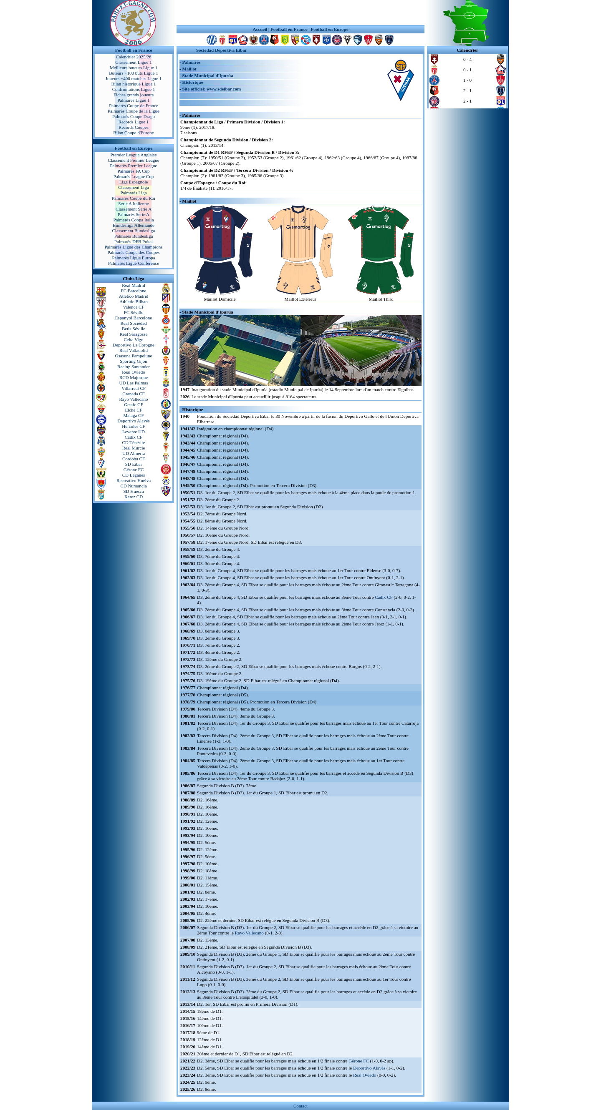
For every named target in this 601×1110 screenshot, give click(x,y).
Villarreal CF (133, 388)
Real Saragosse (134, 334)
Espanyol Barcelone (133, 317)
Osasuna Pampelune (133, 355)
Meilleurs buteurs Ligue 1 (133, 67)
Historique (192, 82)
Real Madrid (133, 285)
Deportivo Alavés (133, 420)
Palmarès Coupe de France (133, 105)
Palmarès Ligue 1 (134, 100)
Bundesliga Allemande (133, 225)
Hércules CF (133, 426)
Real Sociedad (133, 323)
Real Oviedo (133, 371)
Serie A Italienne (133, 203)
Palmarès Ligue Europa (133, 257)
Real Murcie (133, 447)
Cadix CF (133, 436)
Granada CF (133, 393)
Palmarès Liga (133, 192)
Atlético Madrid (134, 296)
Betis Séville (133, 328)
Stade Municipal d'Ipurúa (207, 75)
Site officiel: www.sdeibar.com (211, 88)
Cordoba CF (133, 458)
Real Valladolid (133, 350)
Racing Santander (133, 366)
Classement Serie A (134, 208)
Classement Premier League (133, 160)
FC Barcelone (133, 290)
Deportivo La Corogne (133, 344)
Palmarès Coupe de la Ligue (133, 110)
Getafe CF (133, 404)
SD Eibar (133, 464)
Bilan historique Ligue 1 (133, 83)
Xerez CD (133, 496)
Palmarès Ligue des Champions (133, 246)
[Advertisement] (300, 12)
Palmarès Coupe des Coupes (134, 252)
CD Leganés (133, 474)
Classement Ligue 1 (133, 62)
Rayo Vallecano (133, 399)
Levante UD (133, 431)
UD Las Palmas (133, 382)
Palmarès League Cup (134, 176)
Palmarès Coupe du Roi (133, 198)
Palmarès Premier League (133, 165)
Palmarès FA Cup (134, 170)
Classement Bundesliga (133, 230)
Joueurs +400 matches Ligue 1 (134, 78)
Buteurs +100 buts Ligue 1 (133, 72)
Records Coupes (134, 127)
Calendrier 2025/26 (133, 56)
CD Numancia (133, 485)
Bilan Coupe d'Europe (133, 132)
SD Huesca (133, 491)
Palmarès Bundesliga (133, 236)
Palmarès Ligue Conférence (133, 263)
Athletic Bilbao (133, 301)
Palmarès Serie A (133, 214)
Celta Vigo (133, 339)
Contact (300, 1105)
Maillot (189, 68)
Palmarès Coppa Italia (133, 219)
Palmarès (191, 62)
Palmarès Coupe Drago (133, 116)
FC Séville (134, 312)
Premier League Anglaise (133, 154)
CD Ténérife (133, 442)
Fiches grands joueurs (134, 94)
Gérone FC (134, 469)
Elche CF (133, 409)
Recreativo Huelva (133, 480)
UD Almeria (133, 453)
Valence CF (133, 306)
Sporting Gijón (133, 361)
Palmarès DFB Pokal (133, 241)
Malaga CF (133, 415)
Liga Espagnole (133, 181)
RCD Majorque (133, 377)
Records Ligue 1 (134, 121)
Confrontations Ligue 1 (133, 89)
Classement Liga (133, 187)
